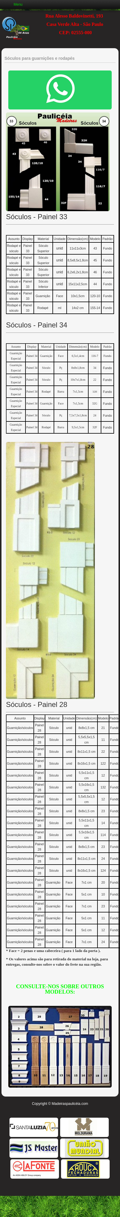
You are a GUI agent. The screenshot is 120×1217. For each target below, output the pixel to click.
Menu (18, 4)
